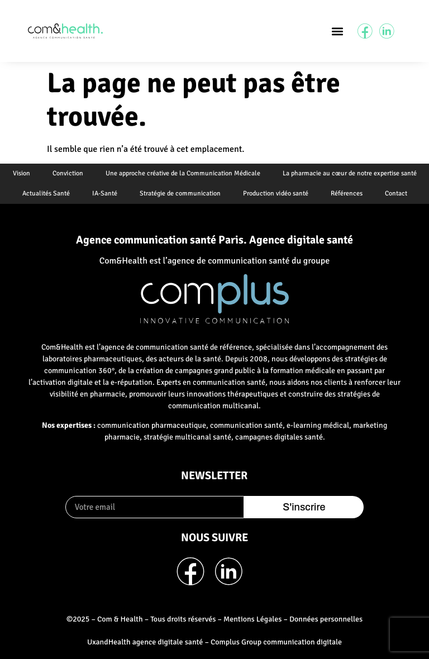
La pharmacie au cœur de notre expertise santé (350, 173)
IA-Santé (104, 193)
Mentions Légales (252, 619)
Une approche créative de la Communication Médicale (183, 173)
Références (347, 193)
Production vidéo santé (275, 193)
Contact (396, 193)
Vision (21, 173)
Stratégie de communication (180, 193)
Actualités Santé (46, 193)
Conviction (68, 173)
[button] (337, 31)
